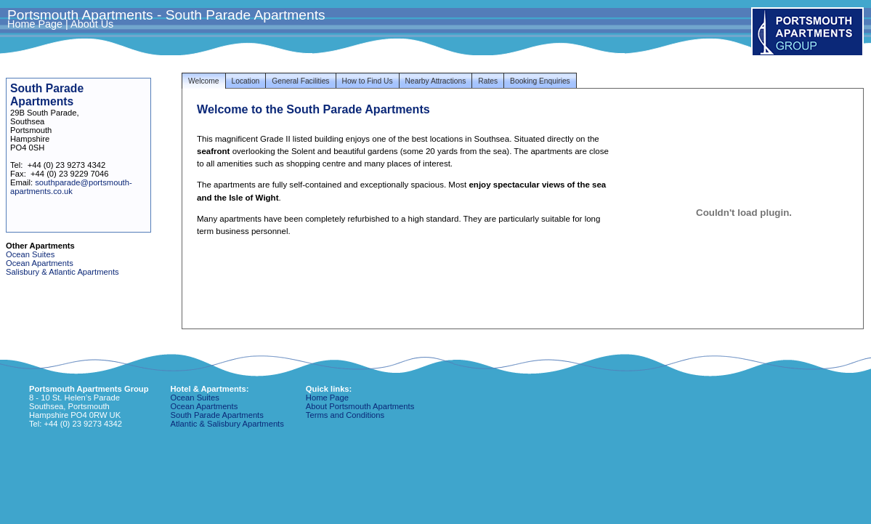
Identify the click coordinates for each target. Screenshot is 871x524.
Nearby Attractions (435, 81)
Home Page (34, 24)
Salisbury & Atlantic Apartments (62, 271)
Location (246, 81)
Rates (488, 81)
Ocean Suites (30, 254)
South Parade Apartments (217, 415)
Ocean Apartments (39, 263)
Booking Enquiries (540, 81)
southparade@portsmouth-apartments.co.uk (71, 187)
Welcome (203, 81)
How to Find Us (367, 81)
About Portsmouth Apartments (360, 406)
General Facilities (300, 81)
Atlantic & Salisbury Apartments (227, 423)
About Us (91, 24)
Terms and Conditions (345, 415)
